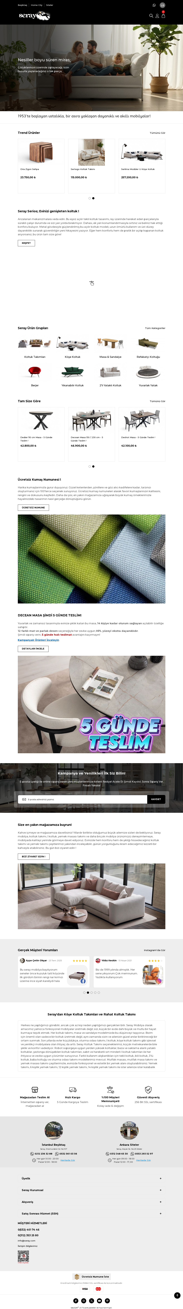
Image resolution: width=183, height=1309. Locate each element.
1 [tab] (90, 198)
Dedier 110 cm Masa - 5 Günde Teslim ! (87, 440)
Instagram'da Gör (154, 952)
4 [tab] (95, 995)
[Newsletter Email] (91, 800)
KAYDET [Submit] (156, 800)
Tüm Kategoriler (154, 328)
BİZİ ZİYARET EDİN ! (35, 858)
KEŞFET (27, 243)
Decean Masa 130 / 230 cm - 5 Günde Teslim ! (137, 440)
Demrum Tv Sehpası (82, 169)
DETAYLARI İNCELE (34, 650)
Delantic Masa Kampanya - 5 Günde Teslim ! (35, 440)
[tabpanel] (41, 166)
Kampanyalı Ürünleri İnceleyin (38, 641)
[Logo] (34, 16)
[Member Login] (157, 16)
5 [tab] (99, 995)
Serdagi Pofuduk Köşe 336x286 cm (39, 169)
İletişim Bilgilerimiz (29, 1248)
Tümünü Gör (157, 132)
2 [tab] (93, 198)
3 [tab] (91, 995)
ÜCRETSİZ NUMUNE (34, 508)
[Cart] (163, 16)
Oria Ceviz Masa (129, 169)
